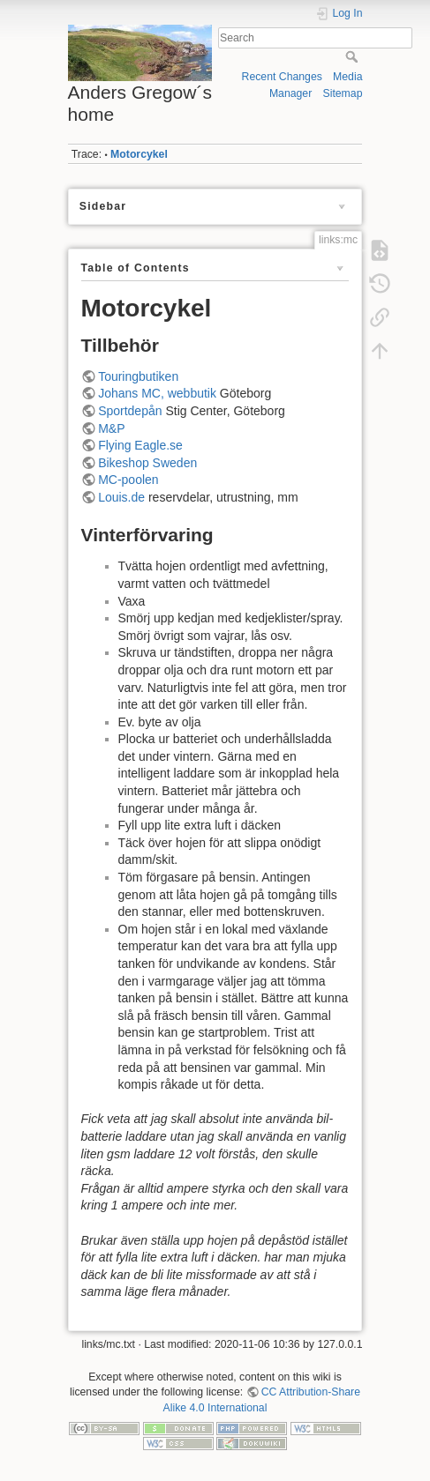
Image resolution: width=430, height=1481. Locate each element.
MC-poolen (128, 480)
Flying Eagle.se (140, 445)
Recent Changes (282, 77)
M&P (111, 428)
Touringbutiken (138, 376)
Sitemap (343, 93)
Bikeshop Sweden (147, 463)
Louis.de (121, 497)
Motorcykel (139, 154)
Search (353, 56)
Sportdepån (130, 411)
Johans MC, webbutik (157, 393)
